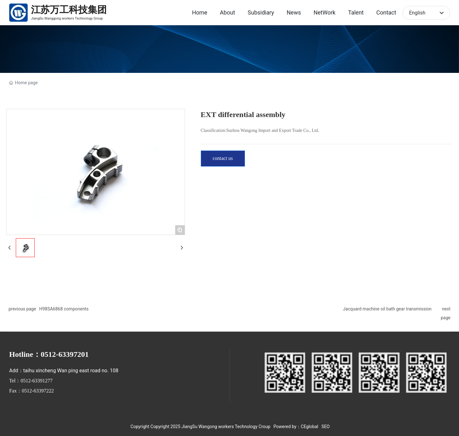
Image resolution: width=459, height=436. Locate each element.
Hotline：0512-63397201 (49, 354)
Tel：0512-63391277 (31, 380)
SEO (325, 426)
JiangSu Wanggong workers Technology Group (67, 18)
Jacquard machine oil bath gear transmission (387, 308)
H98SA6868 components (63, 308)
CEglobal (309, 426)
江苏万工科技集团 (69, 9)
